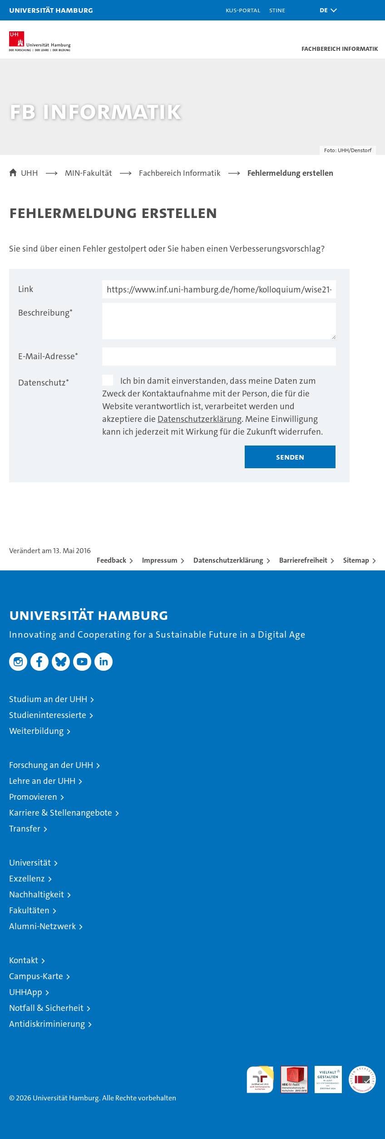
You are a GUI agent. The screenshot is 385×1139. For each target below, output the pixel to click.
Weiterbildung (36, 731)
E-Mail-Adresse (48, 356)
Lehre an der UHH (42, 781)
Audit (289, 1070)
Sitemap (356, 560)
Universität (30, 862)
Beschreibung (45, 312)
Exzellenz (27, 878)
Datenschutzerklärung (200, 419)
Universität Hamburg (51, 9)
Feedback (111, 560)
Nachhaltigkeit (36, 894)
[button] (326, 10)
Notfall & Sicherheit (46, 1008)
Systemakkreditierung (362, 1070)
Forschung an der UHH (51, 765)
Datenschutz (43, 382)
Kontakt (23, 960)
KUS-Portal (243, 10)
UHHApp (25, 992)
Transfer (24, 828)
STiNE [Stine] (277, 10)
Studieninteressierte (47, 715)
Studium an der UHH (48, 699)
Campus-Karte (36, 976)
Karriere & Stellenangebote (60, 812)
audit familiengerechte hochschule (260, 1079)
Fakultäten (29, 910)
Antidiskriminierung (47, 1024)
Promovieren (33, 796)
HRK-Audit (323, 1075)
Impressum (160, 560)
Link (25, 289)
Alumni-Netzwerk (42, 926)
